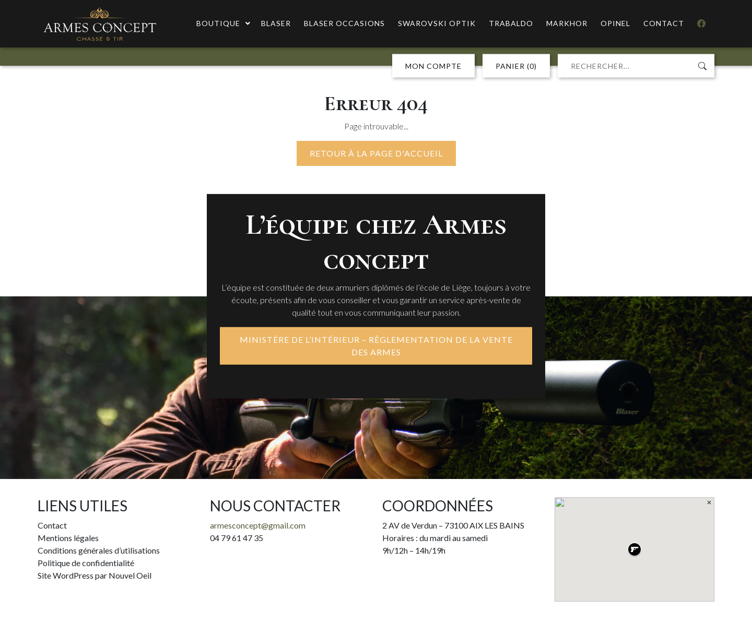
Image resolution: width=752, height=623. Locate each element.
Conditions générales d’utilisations (99, 550)
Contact (52, 525)
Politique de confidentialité (86, 563)
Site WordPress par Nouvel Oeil (94, 575)
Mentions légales (68, 538)
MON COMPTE (433, 66)
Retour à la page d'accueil (376, 153)
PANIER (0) (516, 66)
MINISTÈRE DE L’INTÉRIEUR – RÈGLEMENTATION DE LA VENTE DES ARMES (376, 345)
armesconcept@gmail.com (258, 525)
